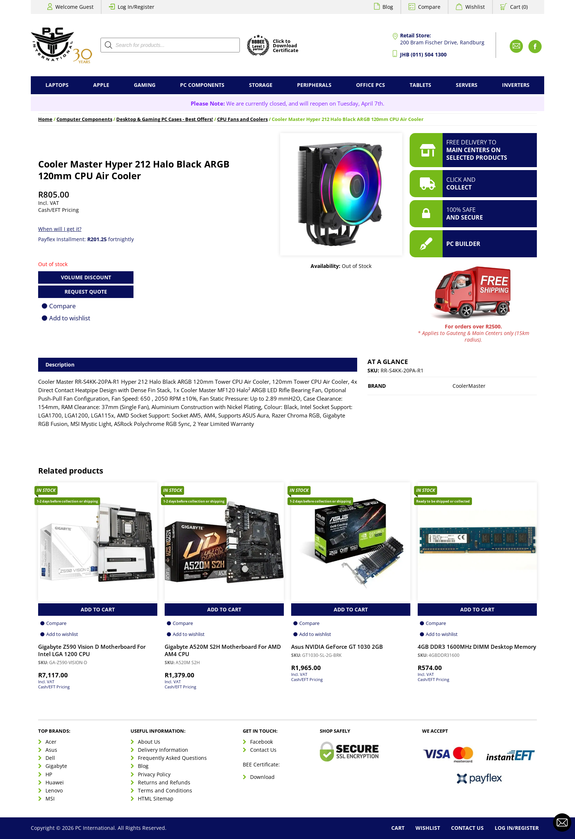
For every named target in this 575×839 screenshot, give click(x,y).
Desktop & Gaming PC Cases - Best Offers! (164, 119)
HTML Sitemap (155, 798)
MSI (50, 798)
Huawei (54, 782)
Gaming (144, 84)
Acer (50, 741)
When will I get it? (59, 228)
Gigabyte (56, 765)
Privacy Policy (154, 774)
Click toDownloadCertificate (286, 46)
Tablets (420, 84)
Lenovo (54, 790)
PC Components (202, 84)
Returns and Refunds (164, 782)
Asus (51, 749)
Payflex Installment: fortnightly (86, 239)
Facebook (261, 741)
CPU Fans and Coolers (242, 119)
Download (262, 776)
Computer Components (84, 119)
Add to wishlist (69, 318)
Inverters (516, 84)
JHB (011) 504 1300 (423, 54)
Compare (429, 6)
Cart (397, 827)
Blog (387, 6)
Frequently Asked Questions (172, 757)
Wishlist (475, 6)
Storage (260, 84)
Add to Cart (98, 609)
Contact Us (263, 749)
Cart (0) (519, 6)
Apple (101, 84)
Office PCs (370, 84)
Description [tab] (59, 364)
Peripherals (314, 84)
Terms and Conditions (165, 790)
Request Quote (86, 291)
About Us (149, 741)
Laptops (57, 84)
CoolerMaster (469, 385)
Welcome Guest (74, 6)
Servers (466, 84)
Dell (50, 757)
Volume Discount (86, 277)
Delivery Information (163, 749)
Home (45, 119)
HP (48, 774)
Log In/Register (136, 6)
